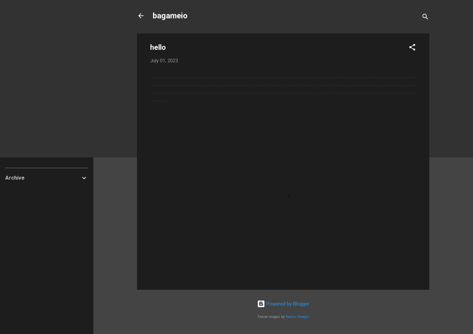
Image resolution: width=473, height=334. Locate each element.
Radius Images (297, 317)
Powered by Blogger (283, 304)
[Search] (425, 18)
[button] (412, 48)
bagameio (170, 15)
